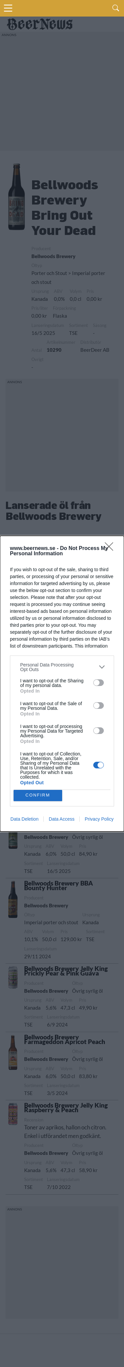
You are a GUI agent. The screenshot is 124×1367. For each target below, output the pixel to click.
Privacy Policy (99, 819)
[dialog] (62, 684)
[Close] (111, 548)
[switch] (98, 682)
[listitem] (62, 667)
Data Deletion (25, 819)
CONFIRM (37, 795)
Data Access (61, 819)
